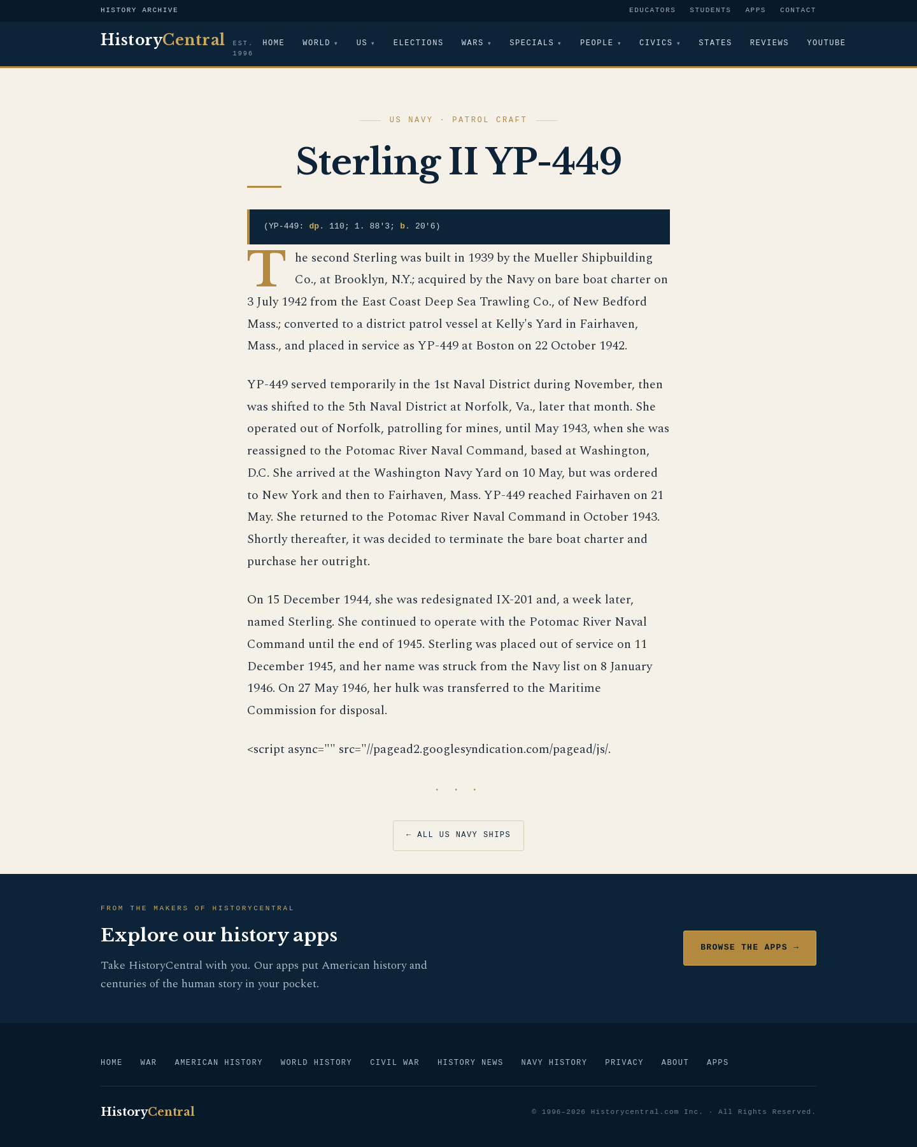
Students (710, 10)
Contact (798, 10)
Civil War (395, 1063)
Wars (473, 43)
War (149, 1063)
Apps (755, 10)
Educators (652, 10)
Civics (657, 43)
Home (273, 43)
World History (316, 1063)
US (362, 43)
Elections (419, 43)
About (675, 1063)
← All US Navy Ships (458, 835)
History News (470, 1063)
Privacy (624, 1063)
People (598, 43)
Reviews (770, 43)
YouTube (827, 43)
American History (218, 1063)
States (717, 43)
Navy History (555, 1063)
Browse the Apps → (749, 947)
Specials (532, 43)
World (316, 43)
